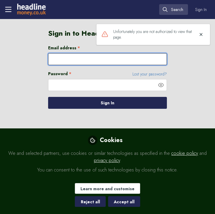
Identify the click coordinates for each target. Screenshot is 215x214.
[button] (161, 85)
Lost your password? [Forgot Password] (149, 74)
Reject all (90, 202)
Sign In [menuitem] (201, 9)
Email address (64, 48)
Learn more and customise (107, 189)
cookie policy (184, 153)
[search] (173, 9)
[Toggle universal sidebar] (8, 9)
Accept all (124, 202)
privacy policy (107, 160)
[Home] (31, 9)
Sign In (107, 103)
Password (59, 74)
